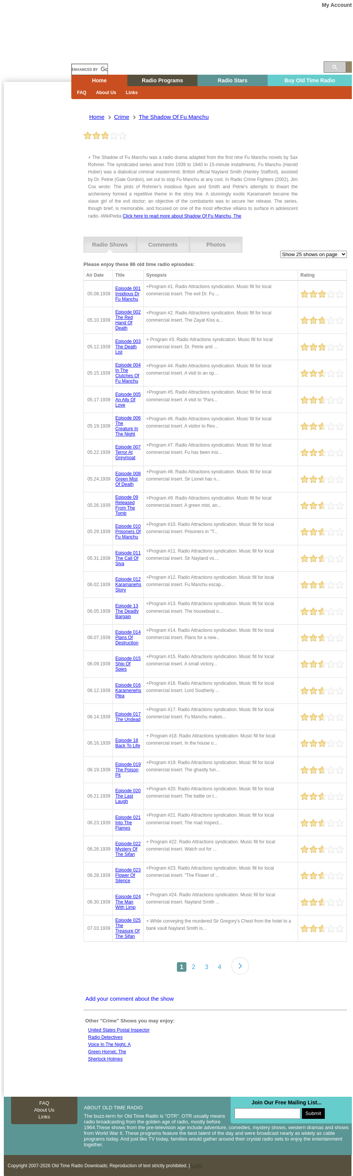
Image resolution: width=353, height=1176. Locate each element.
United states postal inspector (118, 1029)
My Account (337, 5)
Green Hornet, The (107, 1051)
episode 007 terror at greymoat (128, 452)
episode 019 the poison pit (128, 769)
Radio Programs (162, 80)
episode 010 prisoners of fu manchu (128, 532)
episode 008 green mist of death (128, 479)
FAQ (82, 92)
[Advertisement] (35, 219)
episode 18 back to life (127, 743)
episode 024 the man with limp (128, 902)
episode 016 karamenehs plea (128, 690)
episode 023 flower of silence (128, 875)
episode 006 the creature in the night (128, 426)
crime (121, 117)
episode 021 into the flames (128, 822)
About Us (106, 92)
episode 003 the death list (128, 346)
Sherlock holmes (105, 1059)
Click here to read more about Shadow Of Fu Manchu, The (182, 216)
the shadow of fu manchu (174, 117)
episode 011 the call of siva (128, 558)
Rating (307, 275)
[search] (89, 69)
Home (41, 54)
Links (132, 92)
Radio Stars (232, 80)
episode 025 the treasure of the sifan (128, 928)
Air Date (95, 275)
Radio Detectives (105, 1037)
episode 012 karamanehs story (128, 585)
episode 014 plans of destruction (128, 638)
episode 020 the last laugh (128, 796)
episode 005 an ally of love (128, 399)
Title (119, 275)
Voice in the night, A (109, 1044)
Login (196, 1165)
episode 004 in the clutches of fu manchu (128, 373)
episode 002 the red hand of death (128, 320)
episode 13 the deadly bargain (126, 611)
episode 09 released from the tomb (126, 505)
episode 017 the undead (128, 716)
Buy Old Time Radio (309, 80)
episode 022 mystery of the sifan (128, 849)
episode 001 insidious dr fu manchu (128, 294)
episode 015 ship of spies (128, 664)
